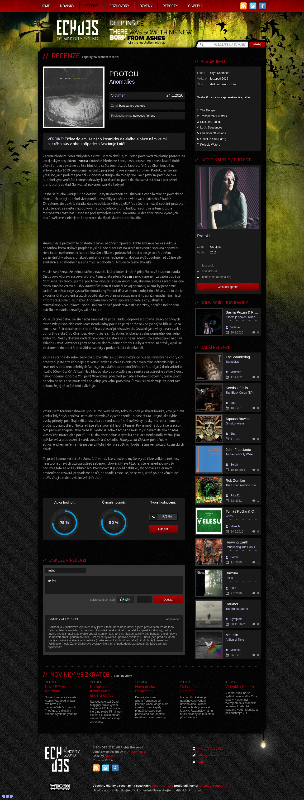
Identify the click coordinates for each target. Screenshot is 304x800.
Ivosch (109, 756)
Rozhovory (119, 6)
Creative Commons (213, 785)
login (202, 762)
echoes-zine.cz (162, 785)
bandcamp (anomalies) (216, 277)
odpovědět (173, 619)
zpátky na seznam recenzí (101, 57)
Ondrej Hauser (136, 751)
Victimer (118, 95)
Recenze (92, 6)
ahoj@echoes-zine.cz (213, 755)
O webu (195, 6)
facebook (208, 265)
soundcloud (209, 271)
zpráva (114, 585)
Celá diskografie (228, 287)
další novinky (123, 675)
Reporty (170, 6)
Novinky (67, 6)
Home (45, 6)
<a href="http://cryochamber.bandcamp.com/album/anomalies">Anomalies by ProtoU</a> (114, 230)
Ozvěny (146, 6)
